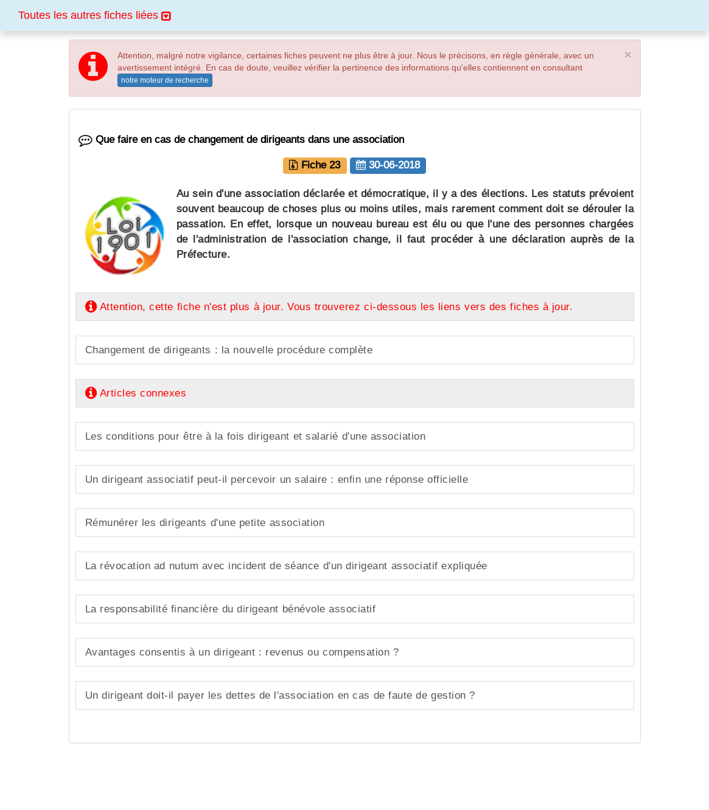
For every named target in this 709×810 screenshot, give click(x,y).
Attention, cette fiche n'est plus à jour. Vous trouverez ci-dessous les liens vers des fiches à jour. (329, 307)
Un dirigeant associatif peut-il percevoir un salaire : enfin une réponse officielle (277, 479)
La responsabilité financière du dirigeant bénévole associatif (230, 609)
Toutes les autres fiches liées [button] (94, 15)
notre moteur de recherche (165, 80)
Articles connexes (136, 393)
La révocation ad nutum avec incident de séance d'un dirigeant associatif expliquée (286, 566)
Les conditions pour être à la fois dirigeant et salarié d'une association (255, 436)
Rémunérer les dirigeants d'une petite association (205, 522)
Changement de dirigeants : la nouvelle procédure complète (229, 350)
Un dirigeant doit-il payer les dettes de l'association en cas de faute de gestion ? (280, 695)
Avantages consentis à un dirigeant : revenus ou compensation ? (242, 652)
